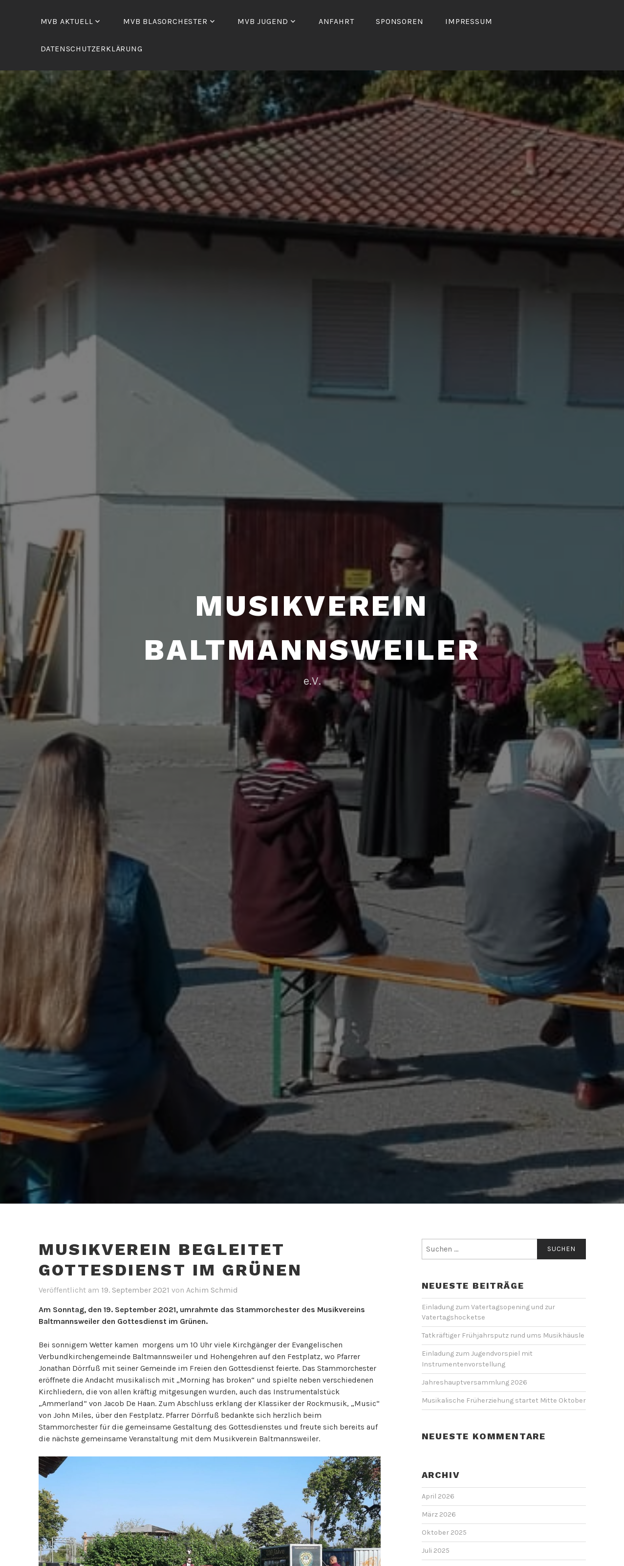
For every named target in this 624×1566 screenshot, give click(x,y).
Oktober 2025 (444, 1532)
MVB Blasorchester (165, 21)
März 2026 (439, 1514)
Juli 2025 (436, 1550)
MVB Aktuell (67, 21)
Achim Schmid (212, 1290)
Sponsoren (399, 21)
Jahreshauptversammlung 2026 (474, 1382)
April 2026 (438, 1496)
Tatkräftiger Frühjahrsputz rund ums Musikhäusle (504, 1335)
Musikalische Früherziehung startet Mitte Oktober (504, 1400)
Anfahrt (336, 21)
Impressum (468, 21)
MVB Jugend (262, 21)
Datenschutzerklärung (92, 48)
